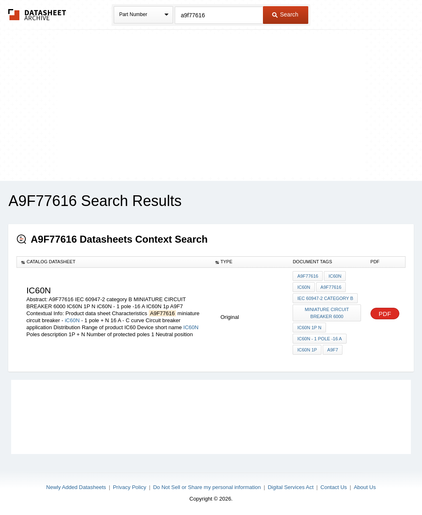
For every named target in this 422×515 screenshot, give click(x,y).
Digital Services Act (291, 487)
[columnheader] (114, 262)
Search (285, 14)
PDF (385, 313)
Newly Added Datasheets (76, 487)
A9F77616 (307, 276)
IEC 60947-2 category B (325, 298)
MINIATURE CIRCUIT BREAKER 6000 (327, 313)
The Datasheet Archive (37, 14)
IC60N (191, 327)
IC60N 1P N (309, 327)
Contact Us (334, 487)
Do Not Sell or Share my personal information (207, 487)
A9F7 (332, 349)
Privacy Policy (129, 487)
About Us (364, 487)
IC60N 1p (307, 349)
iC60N (72, 320)
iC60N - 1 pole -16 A (319, 338)
